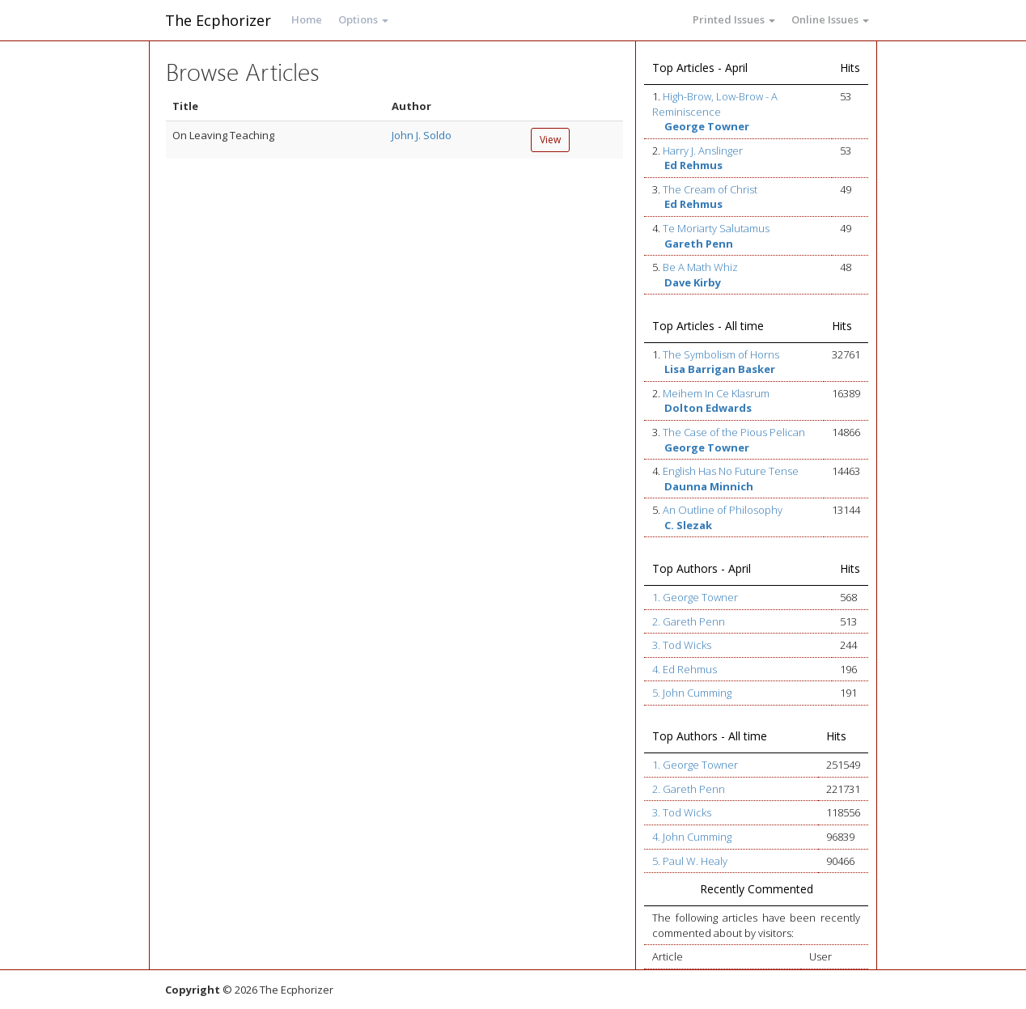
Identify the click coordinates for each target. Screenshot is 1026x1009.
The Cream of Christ (710, 189)
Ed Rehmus (693, 165)
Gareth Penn (698, 243)
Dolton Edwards (708, 408)
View (550, 139)
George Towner (706, 126)
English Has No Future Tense (731, 471)
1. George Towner (695, 597)
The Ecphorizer (218, 20)
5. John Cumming (691, 692)
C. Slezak (688, 525)
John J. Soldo (422, 135)
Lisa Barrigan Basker (719, 369)
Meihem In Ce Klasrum (716, 393)
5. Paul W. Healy (689, 861)
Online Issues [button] (830, 19)
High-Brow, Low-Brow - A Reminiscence (715, 104)
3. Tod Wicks (681, 645)
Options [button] (363, 19)
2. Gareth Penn (688, 621)
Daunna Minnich (708, 486)
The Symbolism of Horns (721, 354)
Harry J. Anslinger (703, 150)
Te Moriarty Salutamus (716, 228)
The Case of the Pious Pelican (734, 432)
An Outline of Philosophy (722, 509)
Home (306, 19)
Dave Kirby (692, 282)
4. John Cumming (691, 836)
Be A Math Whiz (700, 267)
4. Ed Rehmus (684, 669)
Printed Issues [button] (734, 19)
